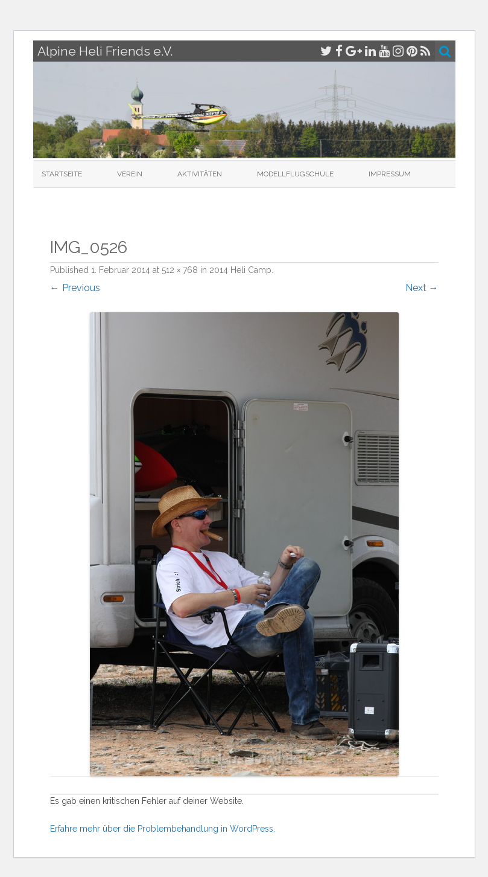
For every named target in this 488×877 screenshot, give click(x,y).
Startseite (62, 174)
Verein (129, 174)
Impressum (390, 174)
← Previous (75, 288)
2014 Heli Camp (240, 270)
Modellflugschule (295, 174)
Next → (422, 288)
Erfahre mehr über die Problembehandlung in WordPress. (162, 829)
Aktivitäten (199, 174)
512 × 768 (180, 270)
